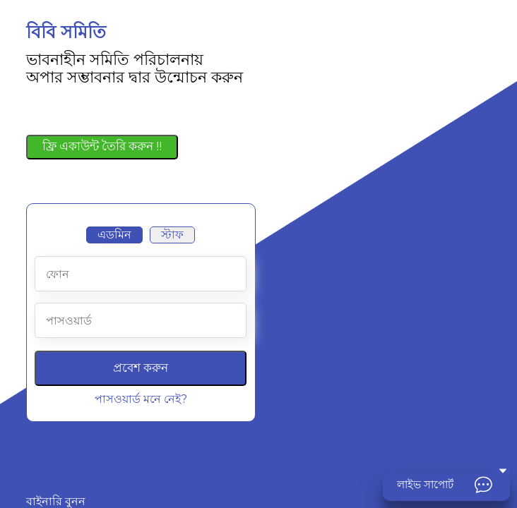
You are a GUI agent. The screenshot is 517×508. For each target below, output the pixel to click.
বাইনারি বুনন (55, 501)
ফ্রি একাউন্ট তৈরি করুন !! (102, 146)
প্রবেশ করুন (140, 368)
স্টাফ (172, 234)
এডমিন (114, 234)
